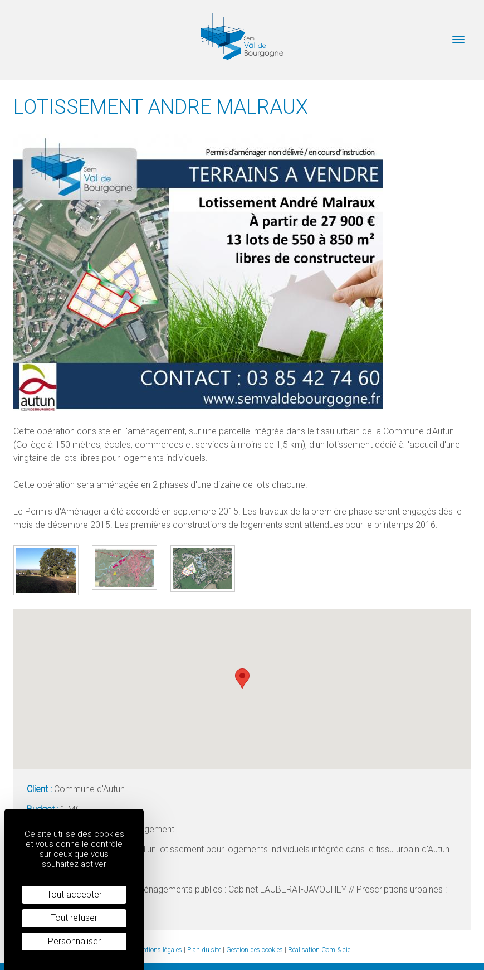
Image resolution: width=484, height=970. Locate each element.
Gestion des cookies (254, 950)
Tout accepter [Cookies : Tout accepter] (74, 894)
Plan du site (204, 950)
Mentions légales (158, 950)
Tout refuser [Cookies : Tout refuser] (74, 918)
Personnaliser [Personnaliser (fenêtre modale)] (74, 941)
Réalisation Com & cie (319, 950)
